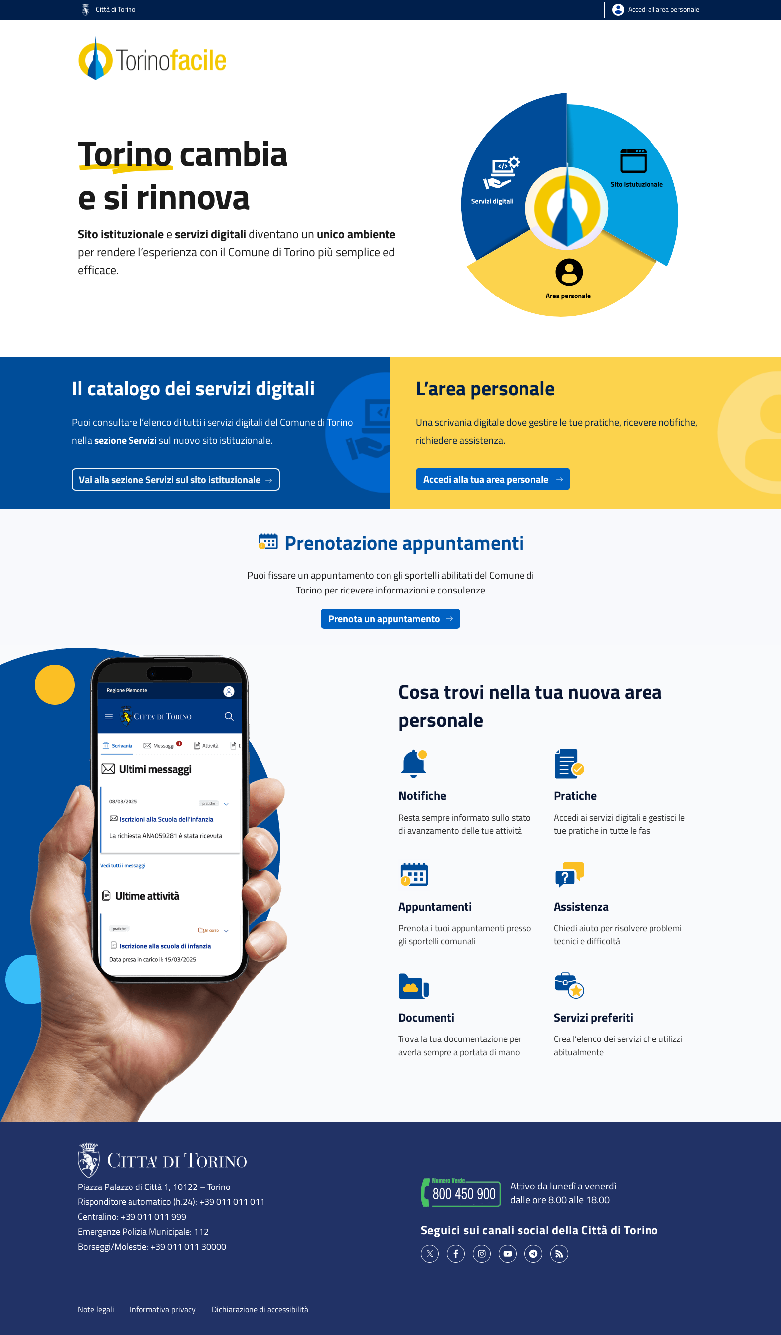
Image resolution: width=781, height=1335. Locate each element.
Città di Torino (108, 9)
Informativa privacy (163, 1309)
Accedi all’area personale (663, 9)
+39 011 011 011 (232, 1201)
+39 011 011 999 (153, 1216)
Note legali (96, 1309)
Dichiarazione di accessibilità (260, 1309)
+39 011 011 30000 (188, 1246)
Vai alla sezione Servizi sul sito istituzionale (175, 479)
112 (201, 1231)
